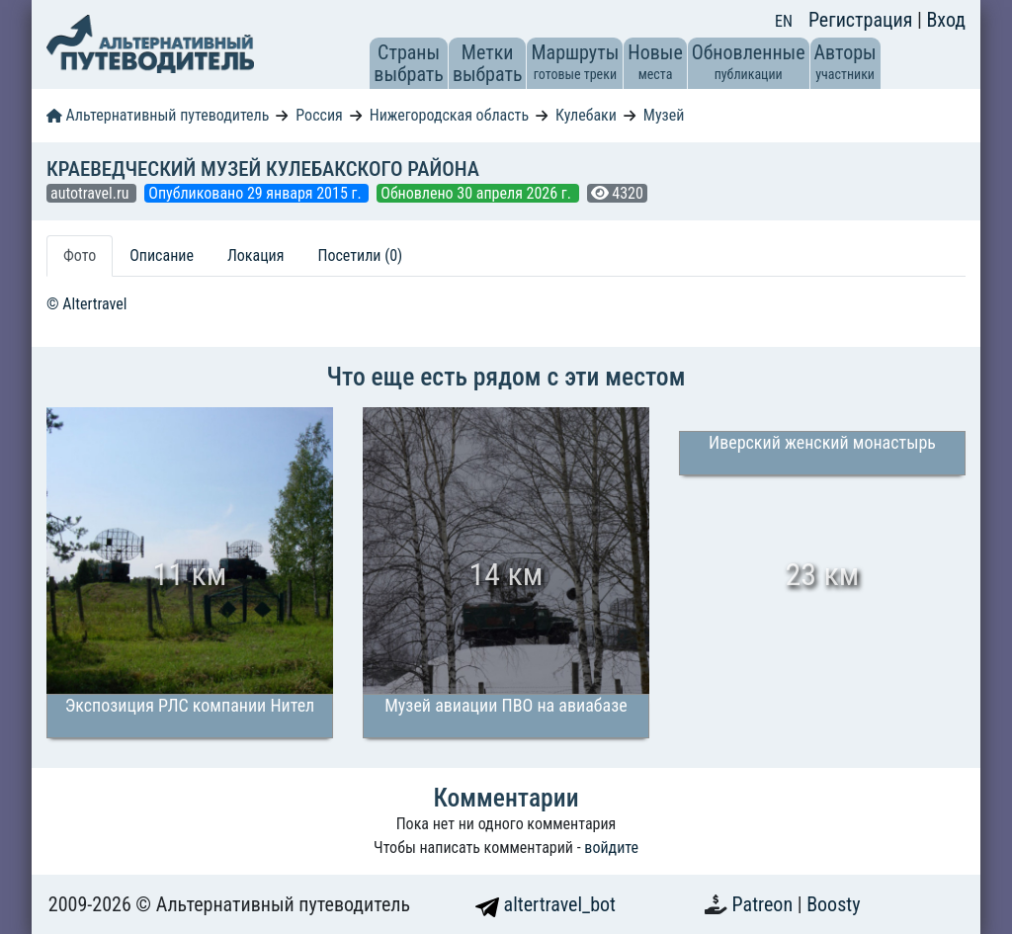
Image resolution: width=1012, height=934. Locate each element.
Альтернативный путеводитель (157, 115)
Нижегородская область (449, 115)
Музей (664, 115)
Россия (318, 115)
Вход (946, 20)
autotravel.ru (91, 193)
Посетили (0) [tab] (359, 255)
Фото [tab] (79, 255)
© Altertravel (86, 304)
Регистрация (862, 20)
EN (784, 21)
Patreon (765, 904)
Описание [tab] (161, 255)
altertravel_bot (545, 904)
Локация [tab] (256, 255)
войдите (611, 847)
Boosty (833, 904)
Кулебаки (586, 115)
